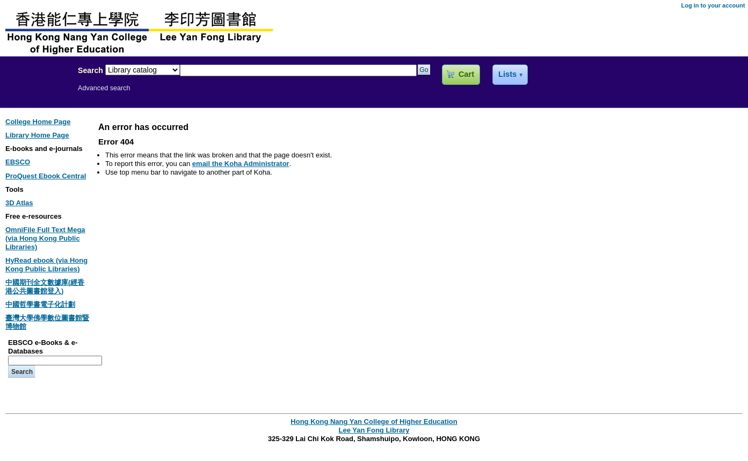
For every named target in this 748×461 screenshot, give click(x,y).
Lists (507, 74)
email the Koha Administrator (240, 164)
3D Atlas (19, 203)
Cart (466, 74)
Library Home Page (37, 135)
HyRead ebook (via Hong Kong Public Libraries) (46, 264)
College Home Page (37, 122)
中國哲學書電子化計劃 (40, 304)
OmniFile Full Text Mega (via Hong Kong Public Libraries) (45, 238)
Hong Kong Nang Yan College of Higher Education (374, 421)
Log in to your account (713, 5)
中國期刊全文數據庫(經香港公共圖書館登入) (44, 286)
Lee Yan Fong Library (36, 93)
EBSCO (17, 162)
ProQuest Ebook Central (45, 176)
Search (90, 70)
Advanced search (104, 88)
